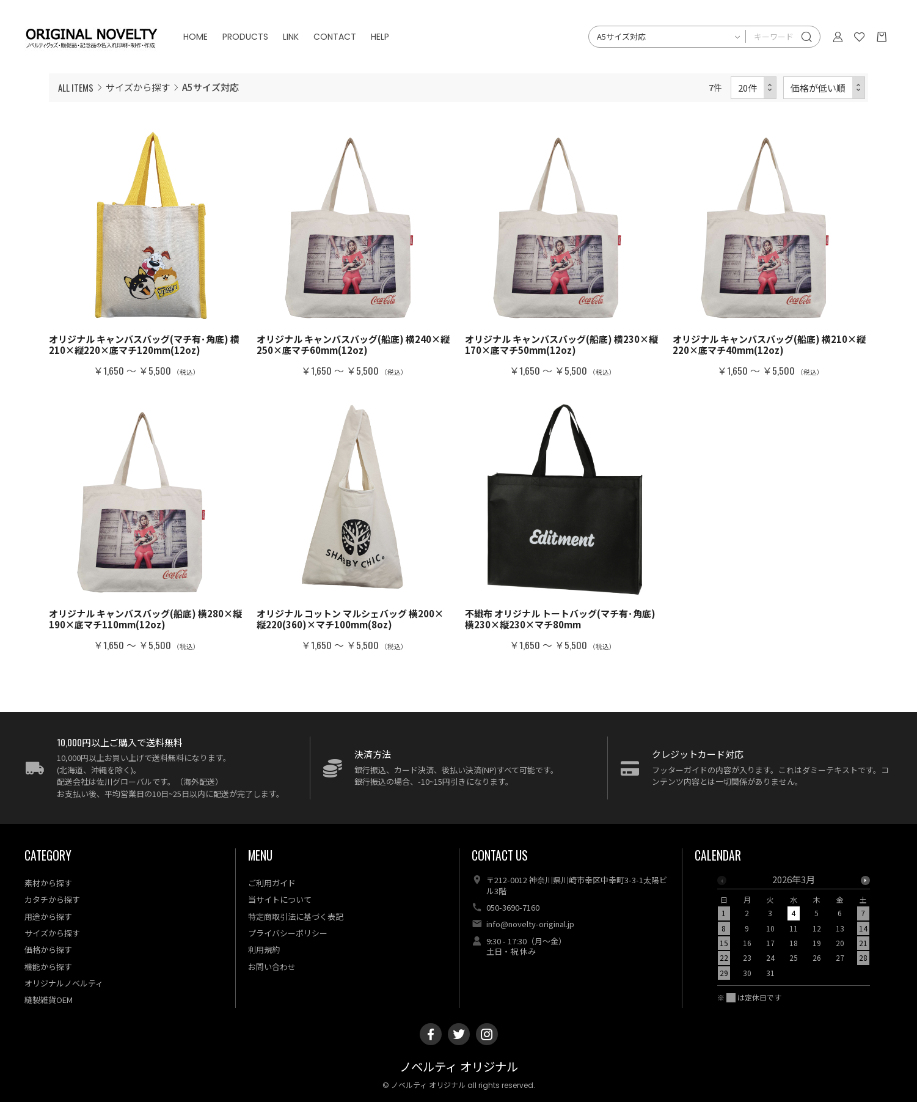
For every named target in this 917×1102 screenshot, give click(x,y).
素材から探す (48, 883)
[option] (793, 930)
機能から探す (48, 966)
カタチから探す (52, 899)
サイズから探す (138, 87)
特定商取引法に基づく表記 (295, 916)
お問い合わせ (272, 966)
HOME (195, 37)
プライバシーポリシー (287, 933)
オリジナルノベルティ (63, 983)
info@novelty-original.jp (530, 924)
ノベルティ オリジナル (459, 1067)
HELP (380, 37)
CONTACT (334, 37)
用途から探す (48, 916)
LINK (291, 37)
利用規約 (264, 949)
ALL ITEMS (75, 87)
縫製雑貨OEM (48, 999)
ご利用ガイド (272, 883)
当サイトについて (280, 899)
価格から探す (48, 949)
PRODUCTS (245, 37)
